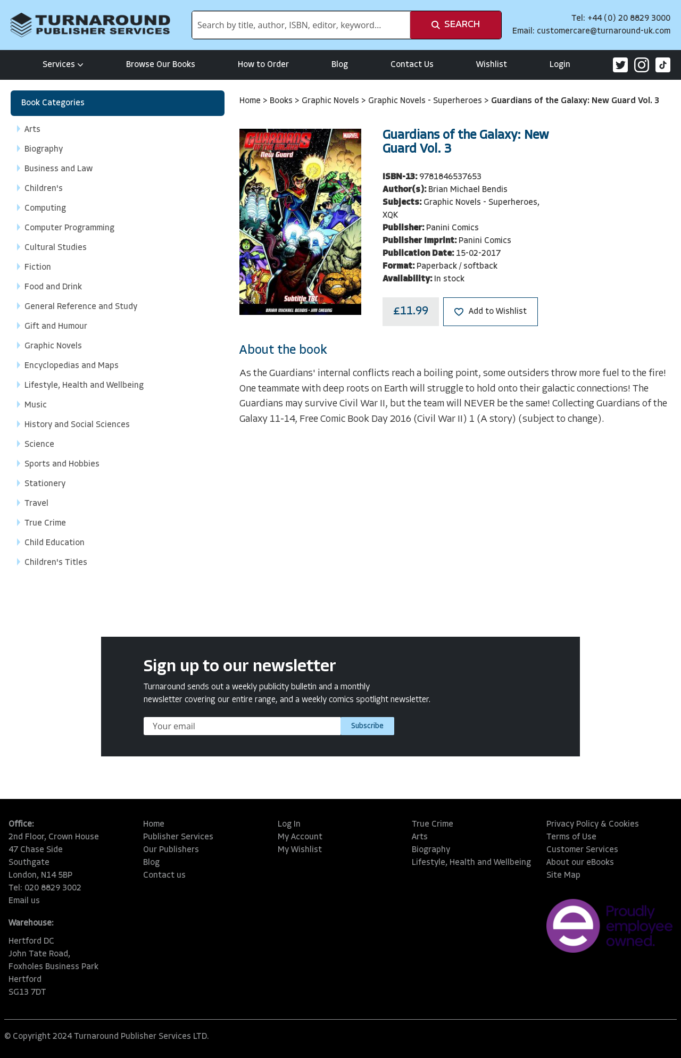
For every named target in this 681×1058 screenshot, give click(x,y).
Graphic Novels (331, 101)
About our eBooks (580, 863)
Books (282, 101)
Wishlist (491, 65)
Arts (420, 837)
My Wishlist (300, 850)
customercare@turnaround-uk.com (603, 31)
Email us (24, 901)
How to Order (263, 65)
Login (560, 65)
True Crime (432, 824)
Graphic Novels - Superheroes (426, 101)
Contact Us (412, 65)
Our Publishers (171, 850)
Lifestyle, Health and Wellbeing (471, 863)
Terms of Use (571, 837)
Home (251, 101)
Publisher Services (178, 837)
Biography (431, 850)
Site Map (563, 875)
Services (63, 65)
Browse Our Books (160, 65)
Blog (339, 65)
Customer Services (582, 850)
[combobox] (301, 25)
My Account (300, 837)
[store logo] (90, 25)
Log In (289, 824)
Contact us (164, 875)
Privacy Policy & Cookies (592, 824)
